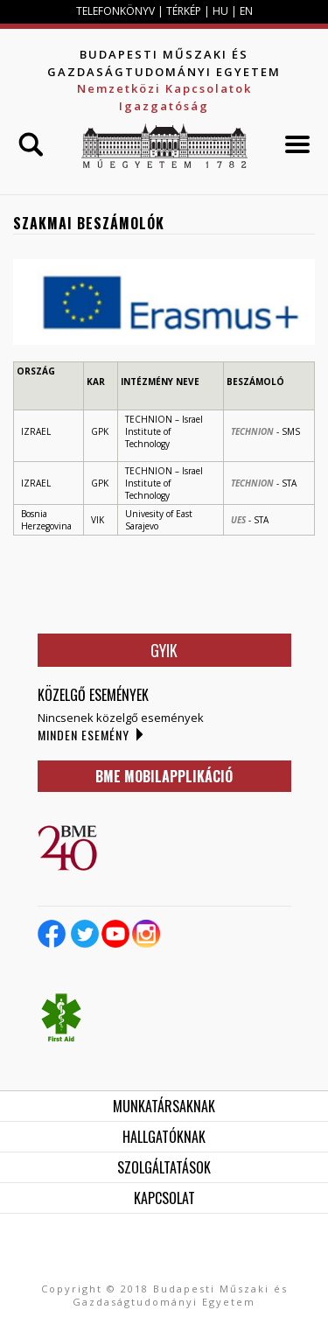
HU (220, 11)
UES (238, 520)
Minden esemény (83, 734)
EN (246, 11)
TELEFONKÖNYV (115, 11)
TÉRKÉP (185, 11)
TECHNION (252, 431)
